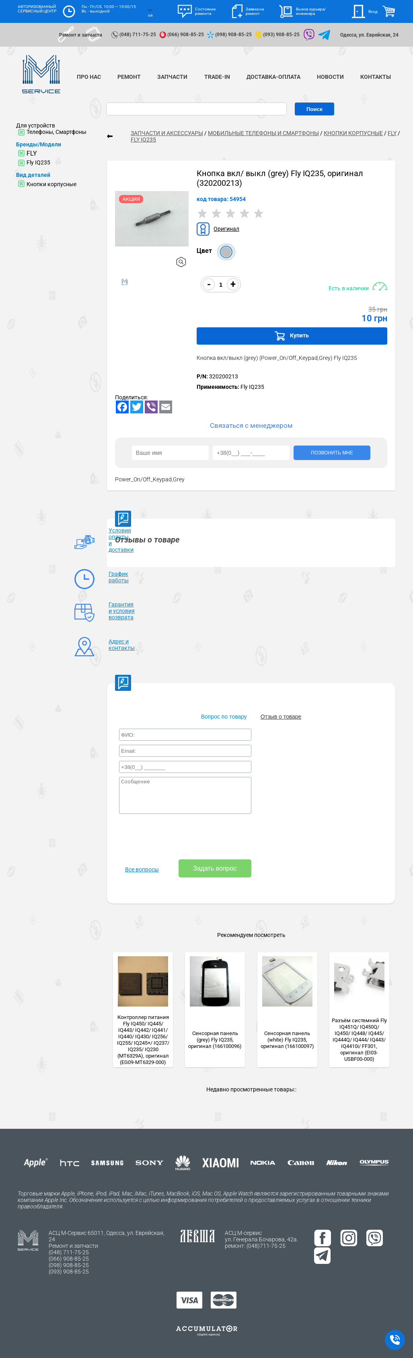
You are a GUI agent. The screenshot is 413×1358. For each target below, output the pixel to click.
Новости (330, 77)
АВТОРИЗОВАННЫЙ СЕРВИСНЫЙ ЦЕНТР (37, 8)
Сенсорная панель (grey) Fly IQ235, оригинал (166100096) (215, 1039)
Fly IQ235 (38, 162)
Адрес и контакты (122, 644)
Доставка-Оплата (273, 77)
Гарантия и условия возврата (122, 610)
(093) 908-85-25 (278, 34)
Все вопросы (142, 869)
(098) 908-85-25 (230, 34)
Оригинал (226, 229)
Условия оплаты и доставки (121, 540)
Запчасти (172, 77)
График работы (119, 577)
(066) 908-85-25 (182, 34)
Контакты (375, 77)
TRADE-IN (217, 77)
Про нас (89, 77)
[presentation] (180, 837)
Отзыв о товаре (281, 716)
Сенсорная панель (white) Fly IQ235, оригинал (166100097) (287, 1039)
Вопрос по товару (224, 716)
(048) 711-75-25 (134, 34)
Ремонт (129, 77)
